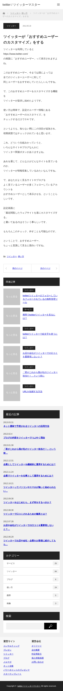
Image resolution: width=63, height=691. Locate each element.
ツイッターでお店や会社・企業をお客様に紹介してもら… (29, 542)
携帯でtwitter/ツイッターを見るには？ (39, 316)
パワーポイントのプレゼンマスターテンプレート (16, 672)
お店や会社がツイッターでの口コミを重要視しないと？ (40, 355)
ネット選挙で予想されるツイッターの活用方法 (26, 426)
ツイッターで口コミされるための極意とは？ (25, 514)
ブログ (33, 579)
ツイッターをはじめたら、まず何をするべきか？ (27, 502)
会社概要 (36, 650)
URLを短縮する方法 (32, 391)
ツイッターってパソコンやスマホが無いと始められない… (29, 489)
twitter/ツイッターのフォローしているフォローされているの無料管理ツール (40, 299)
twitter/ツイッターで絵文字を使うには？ (40, 336)
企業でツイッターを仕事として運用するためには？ (28, 475)
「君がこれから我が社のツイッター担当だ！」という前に (40, 374)
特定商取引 (37, 654)
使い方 (21, 256)
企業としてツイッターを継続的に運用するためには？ (29, 464)
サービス (28, 309)
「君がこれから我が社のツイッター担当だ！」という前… (29, 451)
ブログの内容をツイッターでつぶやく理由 (24, 437)
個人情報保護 (38, 658)
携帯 (33, 595)
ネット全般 (8, 666)
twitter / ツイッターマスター (21, 4)
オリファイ (37, 646)
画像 (33, 603)
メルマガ (7, 662)
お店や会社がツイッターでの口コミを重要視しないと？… (28, 527)
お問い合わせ (38, 662)
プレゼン (7, 650)
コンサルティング (11, 646)
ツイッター (11, 26)
